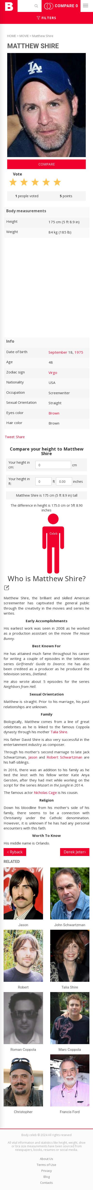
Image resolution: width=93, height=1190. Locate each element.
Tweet (10, 437)
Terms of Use (46, 1165)
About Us (46, 1159)
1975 (78, 352)
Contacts (46, 1182)
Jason (32, 757)
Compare (61, 6)
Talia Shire (58, 731)
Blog (46, 1176)
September (58, 352)
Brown (54, 413)
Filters (46, 18)
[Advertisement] (46, 287)
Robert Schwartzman (64, 757)
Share (20, 437)
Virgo (53, 372)
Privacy (46, 1171)
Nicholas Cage (45, 792)
